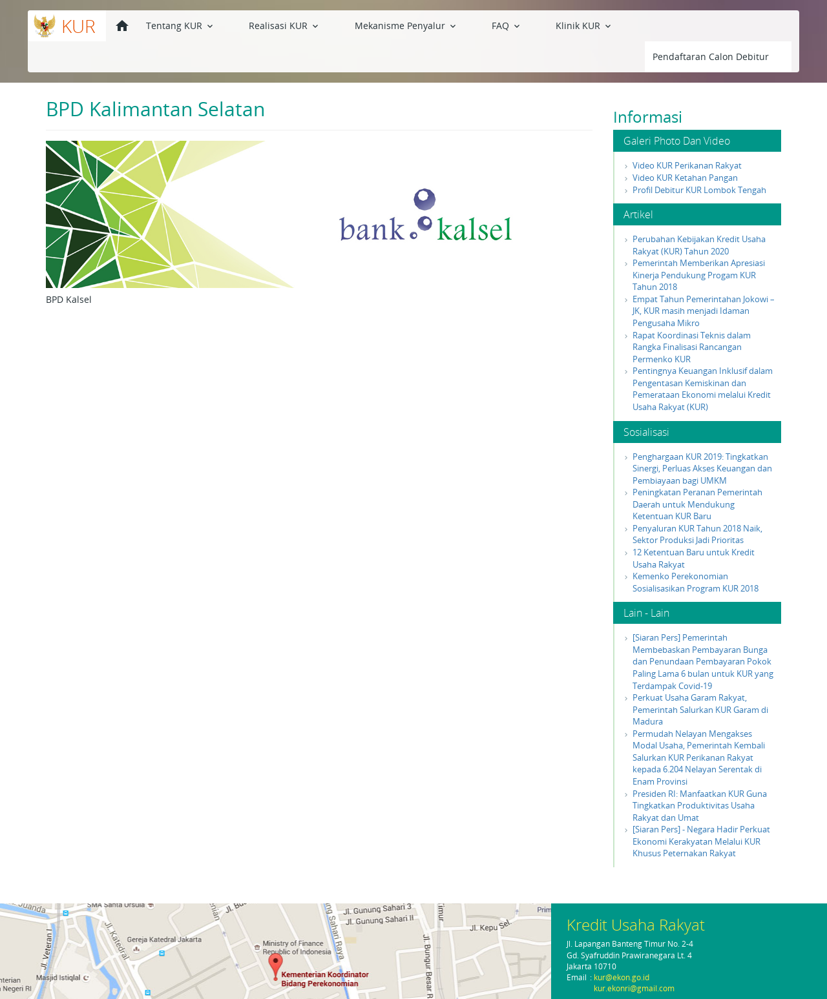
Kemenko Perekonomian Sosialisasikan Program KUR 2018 (696, 551)
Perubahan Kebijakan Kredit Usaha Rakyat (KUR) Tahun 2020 (699, 214)
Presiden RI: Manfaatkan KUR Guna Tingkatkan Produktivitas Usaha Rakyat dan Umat (700, 774)
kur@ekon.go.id (621, 977)
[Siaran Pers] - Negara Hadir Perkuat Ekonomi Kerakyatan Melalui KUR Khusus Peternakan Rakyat (701, 810)
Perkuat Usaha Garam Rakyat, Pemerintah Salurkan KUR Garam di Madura (700, 678)
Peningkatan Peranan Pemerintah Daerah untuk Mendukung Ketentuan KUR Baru (697, 473)
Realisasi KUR (262, 25)
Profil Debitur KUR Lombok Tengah (699, 159)
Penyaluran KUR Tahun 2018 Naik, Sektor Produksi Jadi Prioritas (697, 503)
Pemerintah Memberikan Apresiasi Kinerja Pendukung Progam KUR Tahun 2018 (699, 244)
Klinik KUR (493, 25)
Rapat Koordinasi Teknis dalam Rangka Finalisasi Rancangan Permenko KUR (692, 316)
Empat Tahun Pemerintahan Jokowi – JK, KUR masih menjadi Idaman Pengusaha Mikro (704, 280)
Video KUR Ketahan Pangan (685, 146)
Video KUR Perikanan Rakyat (687, 134)
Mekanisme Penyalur (360, 25)
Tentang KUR (180, 25)
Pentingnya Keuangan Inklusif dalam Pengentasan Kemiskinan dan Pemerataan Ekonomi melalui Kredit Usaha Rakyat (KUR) (703, 358)
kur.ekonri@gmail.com (634, 988)
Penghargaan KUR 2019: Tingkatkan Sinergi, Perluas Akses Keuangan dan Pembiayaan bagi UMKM (702, 437)
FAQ (438, 25)
